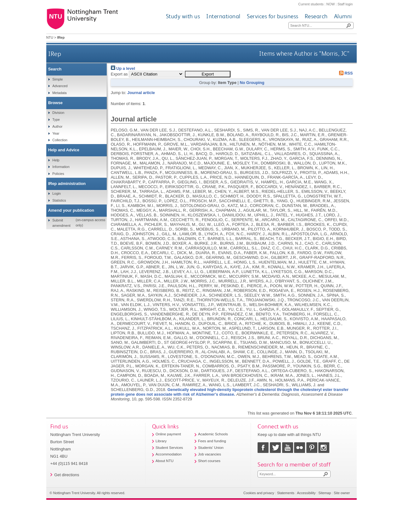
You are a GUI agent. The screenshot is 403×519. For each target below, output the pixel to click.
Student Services (169, 447)
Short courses (209, 461)
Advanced (59, 86)
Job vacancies (209, 454)
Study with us (183, 16)
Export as (119, 74)
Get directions (66, 474)
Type (56, 119)
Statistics (59, 200)
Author (57, 126)
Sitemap (324, 493)
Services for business (272, 16)
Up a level (123, 68)
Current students (310, 4)
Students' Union (211, 447)
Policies (58, 174)
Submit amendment (61, 222)
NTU (49, 37)
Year (55, 133)
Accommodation (169, 454)
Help (55, 160)
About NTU (164, 461)
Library (161, 441)
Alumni (343, 16)
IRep (54, 54)
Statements (285, 493)
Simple (57, 79)
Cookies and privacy (258, 493)
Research (316, 16)
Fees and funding (212, 441)
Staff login (345, 4)
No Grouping (252, 82)
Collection (59, 140)
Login (56, 193)
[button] (207, 74)
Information (60, 167)
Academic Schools (213, 434)
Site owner (342, 493)
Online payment (168, 434)
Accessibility (306, 493)
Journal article (141, 92)
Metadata (59, 93)
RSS (345, 73)
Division (58, 112)
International (223, 16)
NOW (330, 4)
